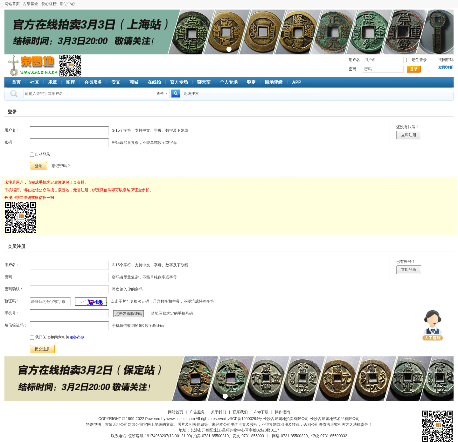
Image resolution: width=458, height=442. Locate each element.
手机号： (12, 313)
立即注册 (408, 135)
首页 (16, 82)
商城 (133, 82)
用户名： (12, 130)
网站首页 (12, 4)
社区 (34, 82)
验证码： (12, 301)
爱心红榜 (49, 4)
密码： (10, 142)
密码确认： (14, 289)
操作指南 (282, 412)
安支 (115, 82)
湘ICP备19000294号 (244, 419)
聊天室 (204, 82)
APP (296, 82)
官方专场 (179, 82)
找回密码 (446, 60)
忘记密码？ (61, 166)
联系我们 (240, 412)
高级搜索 (191, 93)
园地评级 (274, 82)
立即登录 (408, 269)
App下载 (261, 412)
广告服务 (197, 412)
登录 (414, 69)
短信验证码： (15, 325)
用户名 (354, 60)
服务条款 (77, 337)
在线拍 (154, 82)
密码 (352, 69)
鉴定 (251, 82)
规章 (52, 82)
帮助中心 (67, 4)
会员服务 (93, 82)
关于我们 (218, 412)
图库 (70, 82)
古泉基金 (30, 4)
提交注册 (42, 349)
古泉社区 (31, 65)
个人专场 (229, 82)
